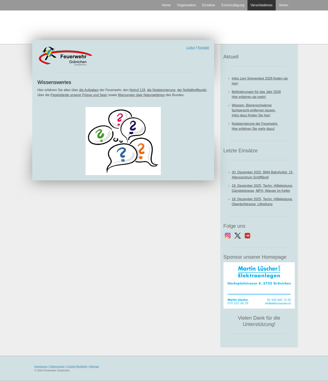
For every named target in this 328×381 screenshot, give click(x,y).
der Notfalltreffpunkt (191, 90)
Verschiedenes (262, 5)
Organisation (186, 5)
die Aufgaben (89, 90)
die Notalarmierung (161, 90)
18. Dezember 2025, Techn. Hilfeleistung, (262, 199)
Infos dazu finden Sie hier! (251, 115)
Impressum (40, 366)
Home (166, 5)
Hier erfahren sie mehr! (249, 97)
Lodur (190, 47)
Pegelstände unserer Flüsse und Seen (78, 95)
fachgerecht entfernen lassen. (254, 110)
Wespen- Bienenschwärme (252, 105)
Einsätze (208, 5)
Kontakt (203, 47)
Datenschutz (57, 366)
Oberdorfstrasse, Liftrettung (252, 204)
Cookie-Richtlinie (77, 366)
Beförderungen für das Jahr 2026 (256, 92)
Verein (283, 5)
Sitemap (94, 366)
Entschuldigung (232, 5)
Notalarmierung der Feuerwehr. (255, 123)
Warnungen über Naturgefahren (141, 95)
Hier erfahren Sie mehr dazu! (253, 128)
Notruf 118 (137, 90)
